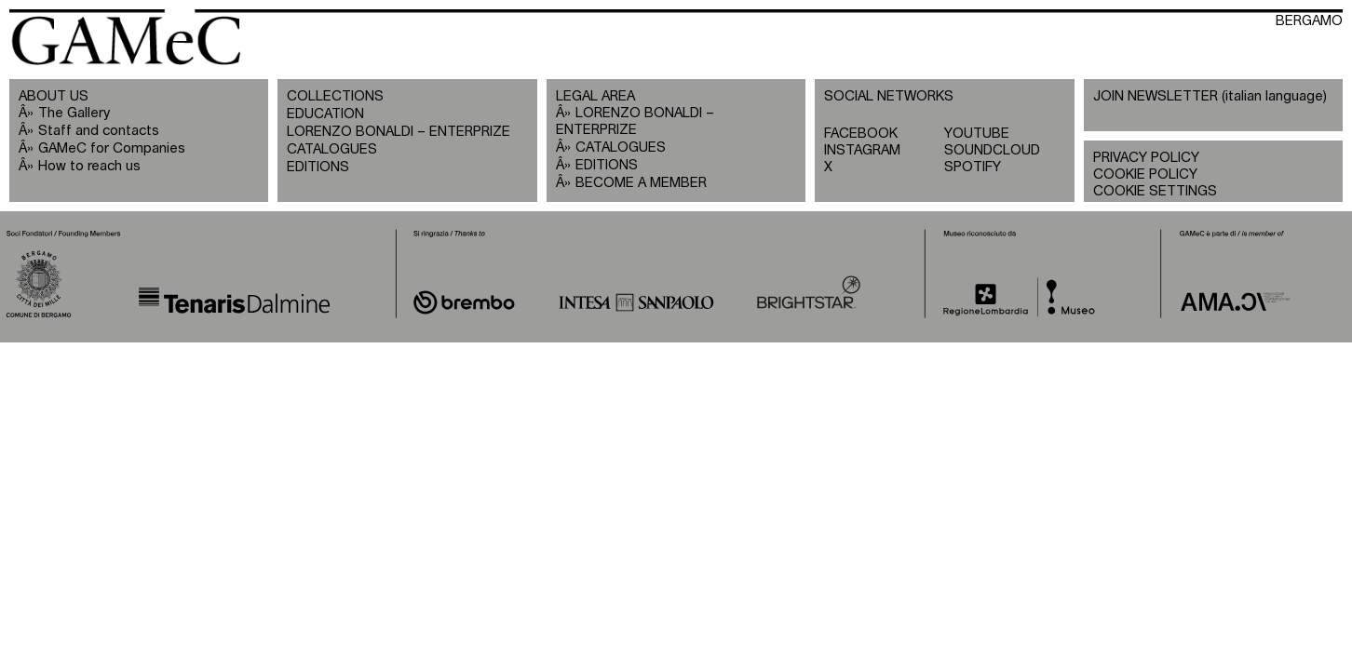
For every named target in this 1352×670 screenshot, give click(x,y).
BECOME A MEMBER (641, 183)
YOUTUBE (976, 134)
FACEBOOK (861, 134)
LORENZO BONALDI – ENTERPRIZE (398, 132)
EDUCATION (325, 114)
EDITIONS (318, 167)
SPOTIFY (972, 167)
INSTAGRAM (862, 150)
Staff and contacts (98, 131)
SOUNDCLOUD (992, 150)
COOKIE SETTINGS (1155, 191)
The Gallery (74, 113)
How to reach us (89, 166)
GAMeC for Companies (111, 148)
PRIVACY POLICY (1146, 158)
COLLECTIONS (335, 96)
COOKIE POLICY (1145, 174)
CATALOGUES (332, 149)
